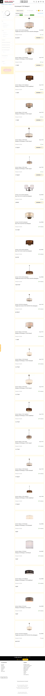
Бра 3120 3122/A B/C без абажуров (23, 223)
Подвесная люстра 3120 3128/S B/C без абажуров (26, 305)
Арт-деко (5, 32)
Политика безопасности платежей (22, 681)
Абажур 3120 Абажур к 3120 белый (23, 552)
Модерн (4, 36)
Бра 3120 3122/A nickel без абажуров (23, 251)
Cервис (25, 662)
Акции (2, 670)
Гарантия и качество (27, 666)
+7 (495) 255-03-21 (24, 2)
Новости (25, 672)
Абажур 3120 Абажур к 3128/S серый (23, 168)
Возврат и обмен (26, 667)
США (4, 63)
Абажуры (5, 23)
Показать (7, 70)
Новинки (2, 668)
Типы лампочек (26, 674)
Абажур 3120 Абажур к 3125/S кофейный (24, 415)
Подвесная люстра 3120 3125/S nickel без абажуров (26, 31)
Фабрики (2, 665)
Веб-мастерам (26, 668)
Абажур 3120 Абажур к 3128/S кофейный (24, 497)
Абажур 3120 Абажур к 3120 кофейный (23, 580)
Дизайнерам (26, 670)
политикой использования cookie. (22, 688)
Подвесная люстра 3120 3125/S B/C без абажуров (26, 635)
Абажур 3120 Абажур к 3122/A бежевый (24, 59)
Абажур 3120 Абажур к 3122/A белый (23, 333)
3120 (21, 15)
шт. (18, 659)
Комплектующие (6, 15)
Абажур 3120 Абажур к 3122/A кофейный (24, 86)
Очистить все (40, 13)
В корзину (39, 37)
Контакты (2, 664)
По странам (3, 666)
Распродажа (3, 667)
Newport (10, 4)
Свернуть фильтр (19, 10)
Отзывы (25, 671)
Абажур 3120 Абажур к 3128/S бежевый (24, 470)
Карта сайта (3, 671)
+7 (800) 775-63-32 (24, 1)
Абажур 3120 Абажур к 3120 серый (23, 607)
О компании (4, 662)
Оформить (25, 659)
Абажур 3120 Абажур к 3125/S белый (23, 388)
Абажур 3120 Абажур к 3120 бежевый (23, 525)
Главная (2, 4)
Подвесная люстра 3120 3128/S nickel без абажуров (26, 278)
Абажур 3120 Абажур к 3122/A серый (23, 113)
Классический (5, 34)
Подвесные (5, 26)
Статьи (25, 673)
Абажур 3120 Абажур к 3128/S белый (23, 141)
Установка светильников (27, 665)
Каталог (6, 4)
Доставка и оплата (26, 664)
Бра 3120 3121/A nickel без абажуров (23, 196)
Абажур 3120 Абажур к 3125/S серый (23, 443)
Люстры (4, 17)
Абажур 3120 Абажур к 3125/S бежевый (24, 360)
